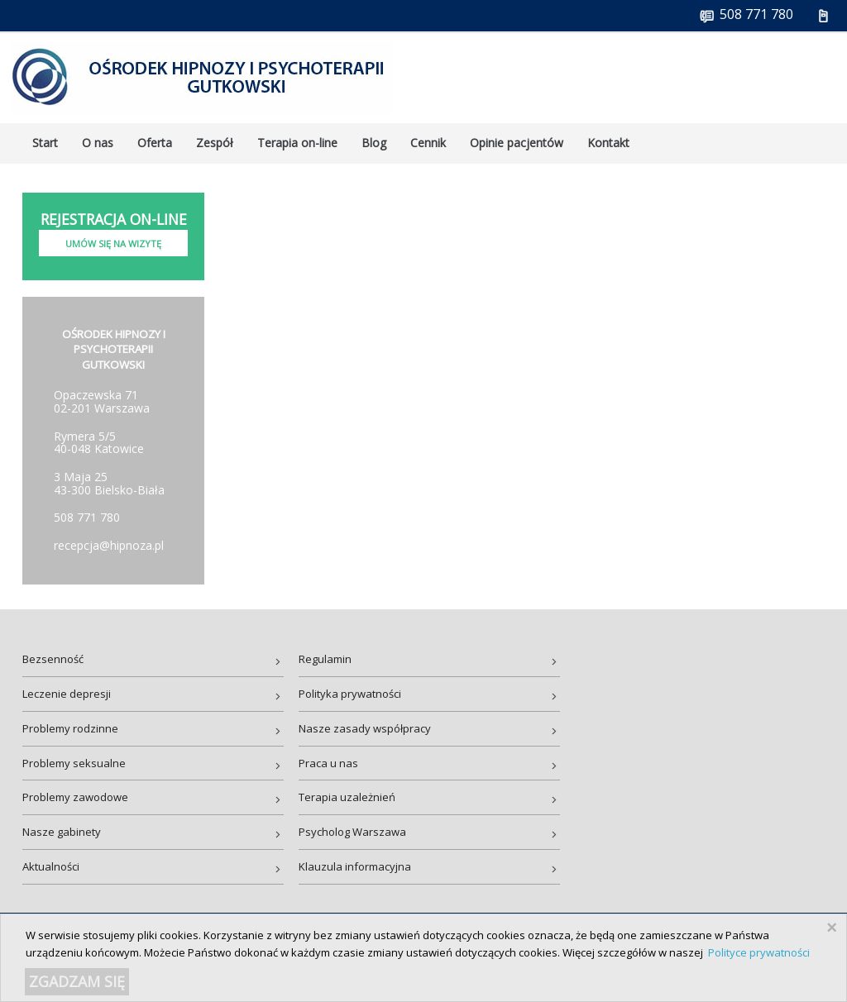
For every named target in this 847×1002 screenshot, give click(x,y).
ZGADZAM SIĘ (77, 981)
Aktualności (50, 866)
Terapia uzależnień (347, 797)
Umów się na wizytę (113, 243)
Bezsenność (53, 658)
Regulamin (325, 658)
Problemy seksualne (74, 763)
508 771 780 (87, 517)
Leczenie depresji (66, 693)
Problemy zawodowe (75, 797)
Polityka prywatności (350, 693)
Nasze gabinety (61, 831)
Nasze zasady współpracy (365, 728)
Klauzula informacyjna (355, 866)
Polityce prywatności (759, 952)
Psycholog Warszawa (352, 831)
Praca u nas (328, 763)
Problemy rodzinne (70, 728)
